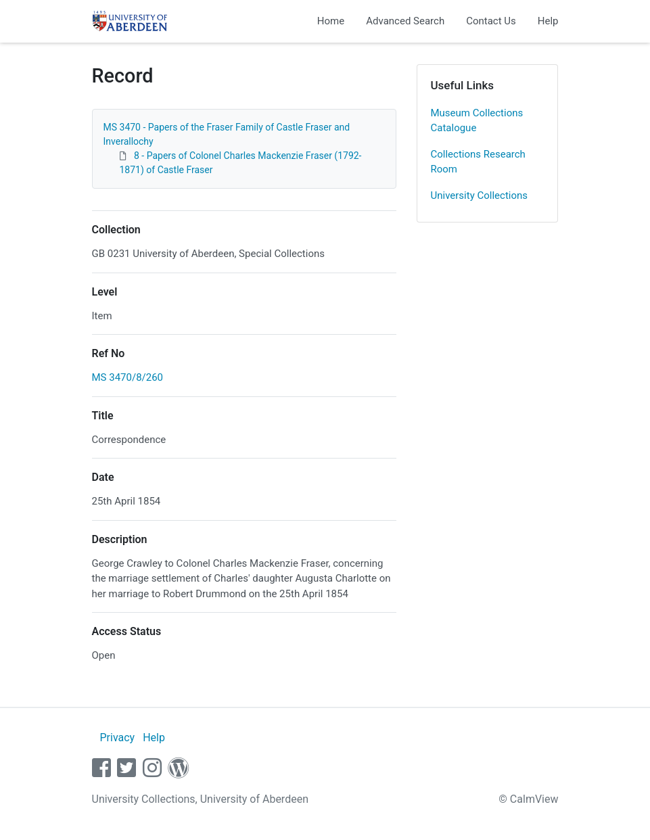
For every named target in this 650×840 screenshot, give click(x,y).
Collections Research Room (478, 162)
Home (330, 21)
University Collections (479, 195)
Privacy (117, 737)
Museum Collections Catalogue (477, 121)
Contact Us (491, 21)
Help (548, 21)
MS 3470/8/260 (128, 377)
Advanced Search (405, 21)
